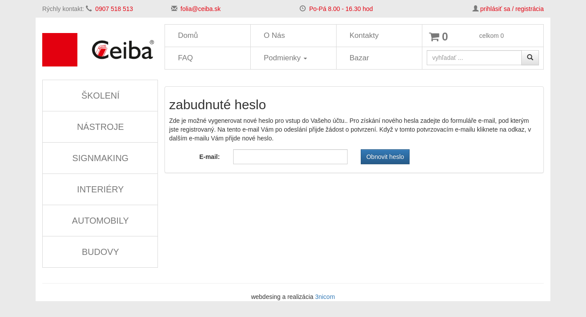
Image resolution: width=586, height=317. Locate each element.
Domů (188, 35)
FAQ (185, 58)
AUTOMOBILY (100, 220)
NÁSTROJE (100, 127)
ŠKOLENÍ (100, 95)
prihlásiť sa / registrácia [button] (512, 8)
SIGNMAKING (100, 158)
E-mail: (209, 156)
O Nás (274, 35)
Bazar (359, 58)
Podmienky (286, 58)
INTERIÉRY (100, 189)
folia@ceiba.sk (200, 8)
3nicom (325, 296)
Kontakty (364, 35)
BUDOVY (100, 252)
